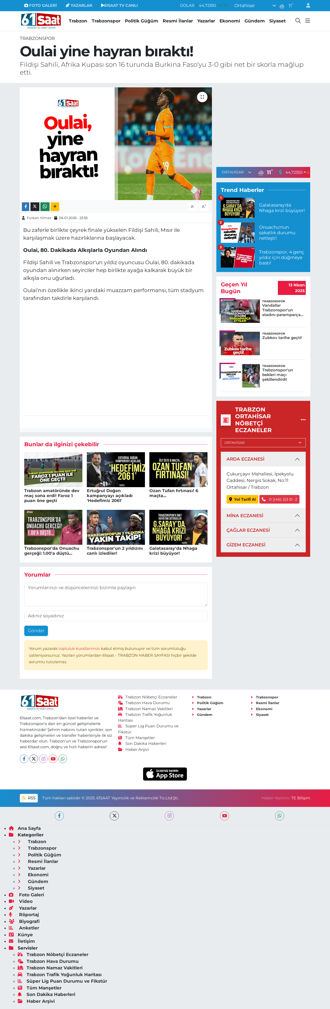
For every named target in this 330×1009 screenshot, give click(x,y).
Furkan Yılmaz (39, 218)
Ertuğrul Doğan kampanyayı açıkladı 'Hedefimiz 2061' (110, 495)
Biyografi (24, 921)
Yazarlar (206, 20)
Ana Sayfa (25, 828)
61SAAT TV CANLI (119, 5)
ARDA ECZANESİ (245, 459)
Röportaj (24, 914)
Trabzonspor (106, 20)
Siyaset (277, 20)
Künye (21, 934)
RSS (28, 798)
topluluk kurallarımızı (80, 648)
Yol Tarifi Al (242, 499)
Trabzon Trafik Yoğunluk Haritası (60, 974)
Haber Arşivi (133, 749)
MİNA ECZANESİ (245, 515)
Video (21, 901)
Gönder (36, 630)
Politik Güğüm (141, 20)
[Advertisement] (263, 123)
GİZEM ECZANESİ (246, 544)
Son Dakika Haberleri (142, 743)
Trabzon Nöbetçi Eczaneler (148, 697)
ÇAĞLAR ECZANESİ (248, 530)
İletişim (22, 941)
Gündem (255, 20)
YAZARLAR (79, 5)
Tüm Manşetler (136, 737)
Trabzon (78, 20)
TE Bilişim (300, 798)
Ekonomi (229, 20)
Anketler (24, 928)
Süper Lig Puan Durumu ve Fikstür (62, 981)
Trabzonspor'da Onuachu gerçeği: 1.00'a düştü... (51, 551)
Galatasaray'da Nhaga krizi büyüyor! (173, 551)
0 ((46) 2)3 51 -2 (279, 499)
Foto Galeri (26, 894)
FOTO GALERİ (40, 5)
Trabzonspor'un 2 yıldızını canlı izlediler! (115, 551)
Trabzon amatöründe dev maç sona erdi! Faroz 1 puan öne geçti (52, 495)
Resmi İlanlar (178, 20)
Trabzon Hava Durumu (144, 702)
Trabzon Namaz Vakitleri (145, 708)
